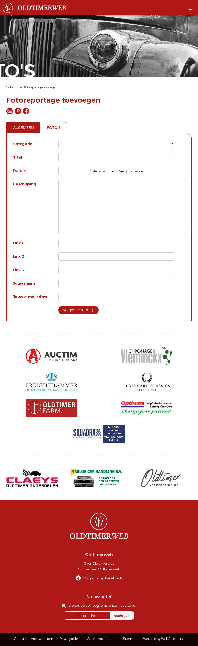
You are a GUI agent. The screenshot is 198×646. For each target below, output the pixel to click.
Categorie (22, 144)
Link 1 (18, 243)
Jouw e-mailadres (30, 296)
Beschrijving (24, 184)
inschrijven (122, 615)
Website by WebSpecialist (163, 639)
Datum (19, 170)
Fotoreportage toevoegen (40, 87)
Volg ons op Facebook (102, 578)
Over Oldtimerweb (99, 563)
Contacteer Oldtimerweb (99, 569)
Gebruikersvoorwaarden (33, 639)
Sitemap (130, 639)
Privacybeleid (70, 639)
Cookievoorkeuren (102, 639)
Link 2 (18, 256)
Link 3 (18, 270)
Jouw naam (24, 283)
